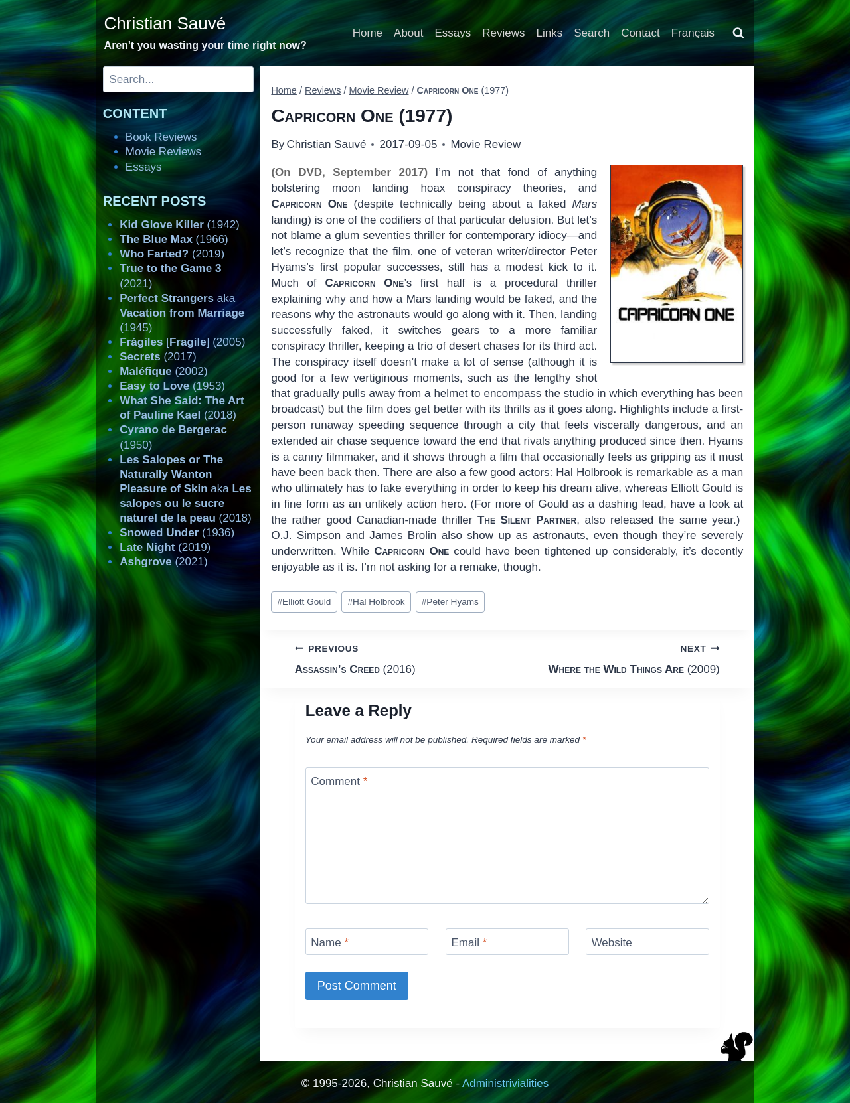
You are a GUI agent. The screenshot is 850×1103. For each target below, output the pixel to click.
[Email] (507, 941)
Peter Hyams (450, 602)
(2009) (619, 658)
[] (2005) (182, 342)
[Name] (367, 941)
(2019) (172, 254)
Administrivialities (505, 1083)
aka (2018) (185, 488)
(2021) (163, 561)
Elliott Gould (304, 602)
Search (592, 33)
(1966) (174, 239)
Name (330, 942)
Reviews (503, 33)
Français (693, 33)
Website (612, 942)
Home (367, 33)
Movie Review (485, 144)
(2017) (158, 356)
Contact (640, 33)
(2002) (163, 371)
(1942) (179, 224)
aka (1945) (182, 313)
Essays (453, 33)
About (408, 33)
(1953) (172, 386)
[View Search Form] (738, 33)
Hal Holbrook (376, 602)
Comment (339, 781)
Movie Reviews (163, 151)
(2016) (395, 658)
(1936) (177, 532)
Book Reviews (161, 137)
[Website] (647, 941)
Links (550, 33)
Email (469, 942)
